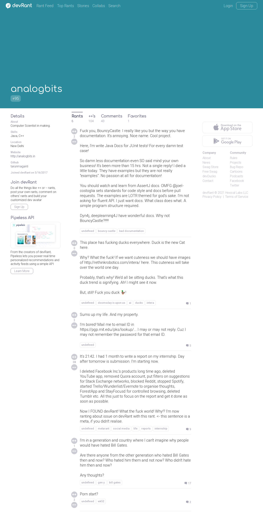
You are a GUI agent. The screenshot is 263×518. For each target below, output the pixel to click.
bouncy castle (106, 231)
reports (146, 428)
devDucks (209, 176)
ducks (139, 302)
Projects (235, 162)
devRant (208, 192)
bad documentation (131, 231)
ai (130, 302)
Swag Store (210, 167)
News (206, 162)
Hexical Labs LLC (236, 192)
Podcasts (236, 176)
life (135, 428)
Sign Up (246, 5)
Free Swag (210, 171)
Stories (83, 5)
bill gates (115, 482)
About (207, 158)
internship (161, 428)
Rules (233, 158)
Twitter (234, 185)
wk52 (101, 501)
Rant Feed (45, 5)
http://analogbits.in (23, 156)
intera (150, 302)
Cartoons (236, 171)
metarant (103, 428)
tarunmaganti (19, 166)
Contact (208, 181)
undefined (87, 231)
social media (121, 428)
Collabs (99, 5)
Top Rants (65, 5)
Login (228, 5)
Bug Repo (236, 167)
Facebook (237, 181)
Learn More (22, 271)
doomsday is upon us (111, 302)
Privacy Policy (212, 197)
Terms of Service (236, 197)
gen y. (101, 482)
